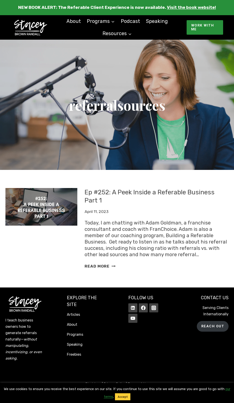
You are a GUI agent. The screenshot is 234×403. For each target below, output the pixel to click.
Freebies (74, 354)
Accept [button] (123, 396)
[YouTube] (132, 318)
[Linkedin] (132, 307)
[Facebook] (143, 307)
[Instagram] (153, 307)
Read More (100, 266)
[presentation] (41, 228)
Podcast (130, 21)
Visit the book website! (191, 7)
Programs (75, 334)
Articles (73, 314)
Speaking (157, 21)
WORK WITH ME (202, 27)
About (73, 21)
